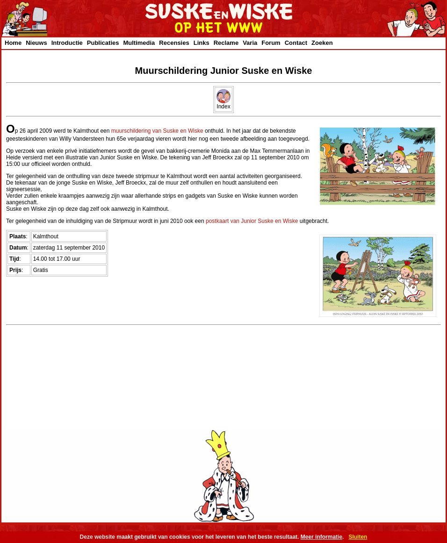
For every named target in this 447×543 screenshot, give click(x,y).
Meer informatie (321, 537)
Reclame (226, 42)
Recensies (174, 42)
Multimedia (139, 42)
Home (13, 42)
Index (223, 104)
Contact (296, 42)
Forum (270, 42)
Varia (250, 42)
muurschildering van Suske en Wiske (157, 131)
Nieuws (36, 42)
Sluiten (357, 537)
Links (201, 42)
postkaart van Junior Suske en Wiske (252, 221)
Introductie (67, 42)
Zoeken (322, 42)
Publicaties (103, 42)
